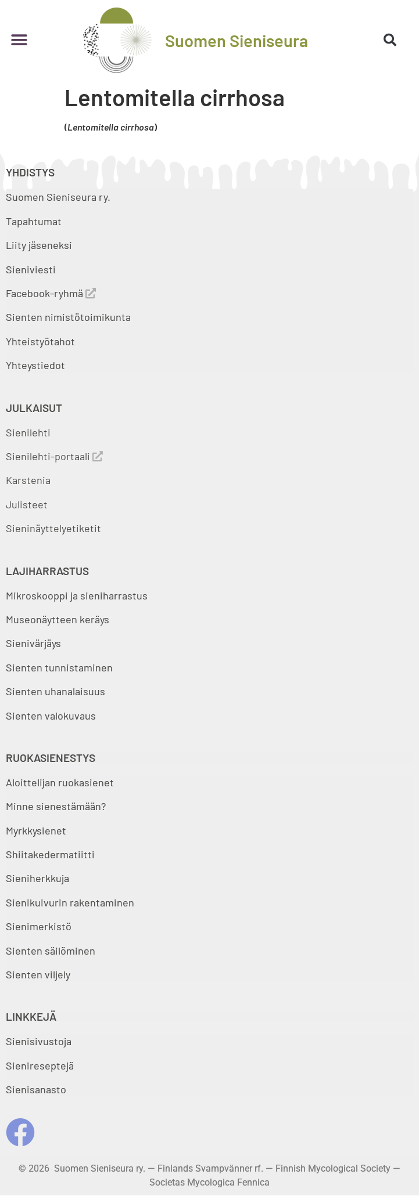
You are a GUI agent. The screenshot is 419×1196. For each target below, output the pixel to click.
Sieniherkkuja (37, 878)
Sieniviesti (32, 269)
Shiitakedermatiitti (50, 854)
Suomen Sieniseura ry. (58, 196)
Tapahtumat (34, 221)
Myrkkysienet (36, 830)
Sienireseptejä (40, 1065)
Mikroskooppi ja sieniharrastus (77, 595)
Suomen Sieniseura (236, 40)
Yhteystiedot (35, 365)
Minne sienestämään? (56, 806)
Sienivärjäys (33, 643)
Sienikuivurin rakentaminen (70, 902)
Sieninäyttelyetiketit (53, 528)
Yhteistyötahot (40, 341)
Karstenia (28, 480)
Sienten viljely (38, 974)
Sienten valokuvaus (51, 715)
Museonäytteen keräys (57, 619)
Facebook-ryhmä (51, 293)
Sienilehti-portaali (54, 456)
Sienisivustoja (38, 1041)
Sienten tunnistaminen (59, 667)
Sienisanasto (36, 1089)
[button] (19, 40)
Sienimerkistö (38, 926)
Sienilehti (28, 432)
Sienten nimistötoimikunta (68, 316)
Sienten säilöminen (50, 950)
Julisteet (27, 504)
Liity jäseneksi (39, 245)
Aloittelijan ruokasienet (60, 782)
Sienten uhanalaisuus (55, 691)
